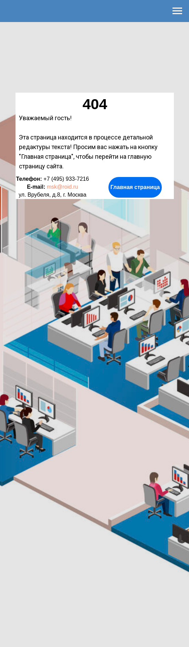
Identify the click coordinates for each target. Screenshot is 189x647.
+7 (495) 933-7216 (66, 179)
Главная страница (135, 187)
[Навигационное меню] (177, 11)
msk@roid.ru (62, 187)
